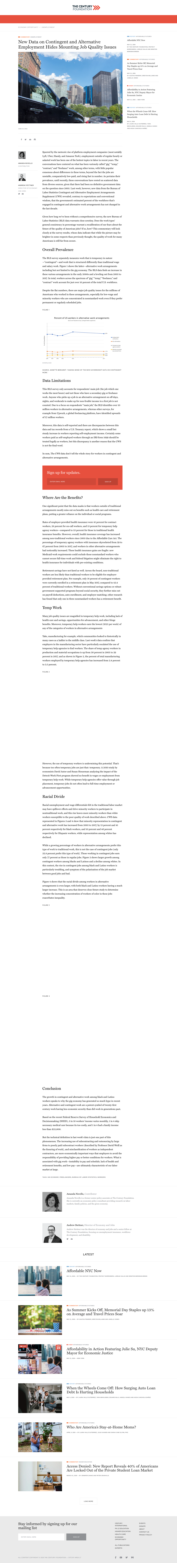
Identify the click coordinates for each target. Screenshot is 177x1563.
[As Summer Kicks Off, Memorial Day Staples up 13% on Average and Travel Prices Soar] (40, 1320)
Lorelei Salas (142, 49)
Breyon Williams (148, 75)
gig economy (53, 1177)
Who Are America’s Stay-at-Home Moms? (101, 1427)
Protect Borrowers (106, 1276)
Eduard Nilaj (141, 126)
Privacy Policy (145, 1535)
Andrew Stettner (26, 185)
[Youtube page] (121, 1557)
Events (43, 19)
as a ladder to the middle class (69, 640)
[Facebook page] (115, 1557)
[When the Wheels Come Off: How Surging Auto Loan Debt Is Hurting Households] (40, 1398)
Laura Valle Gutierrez (137, 124)
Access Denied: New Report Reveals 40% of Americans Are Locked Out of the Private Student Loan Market (112, 1468)
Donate (72, 19)
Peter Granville (103, 1475)
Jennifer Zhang (87, 1475)
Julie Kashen (102, 1432)
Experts (33, 19)
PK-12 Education (122, 1528)
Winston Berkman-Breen (138, 1276)
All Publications (122, 1545)
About (64, 19)
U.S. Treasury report (81, 429)
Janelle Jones (132, 78)
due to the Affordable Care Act (101, 538)
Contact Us (144, 1532)
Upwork (61, 413)
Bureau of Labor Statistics (84, 1177)
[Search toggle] (158, 19)
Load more (88, 1501)
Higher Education (85, 1462)
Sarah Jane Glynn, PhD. (119, 1432)
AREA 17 (78, 1557)
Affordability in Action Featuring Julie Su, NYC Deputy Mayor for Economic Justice (141, 92)
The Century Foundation (138, 47)
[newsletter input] (71, 481)
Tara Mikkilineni (102, 1397)
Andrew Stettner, (91, 1225)
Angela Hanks (152, 126)
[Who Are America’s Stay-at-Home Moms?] (40, 1437)
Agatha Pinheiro (135, 75)
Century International (121, 1524)
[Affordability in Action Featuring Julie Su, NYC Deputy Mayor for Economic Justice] (40, 1359)
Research (23, 19)
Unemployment (48, 27)
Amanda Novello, (82, 1194)
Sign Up (108, 482)
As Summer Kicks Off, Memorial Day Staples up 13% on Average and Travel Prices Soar (142, 66)
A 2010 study (107, 767)
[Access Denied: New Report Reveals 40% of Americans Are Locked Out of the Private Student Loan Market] (40, 1476)
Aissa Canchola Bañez (138, 128)
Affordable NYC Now (136, 40)
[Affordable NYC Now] (40, 1281)
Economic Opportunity (28, 27)
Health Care (120, 1534)
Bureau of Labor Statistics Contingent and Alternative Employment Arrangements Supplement (81, 192)
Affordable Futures (144, 36)
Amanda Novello (25, 163)
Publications (53, 19)
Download (47, 363)
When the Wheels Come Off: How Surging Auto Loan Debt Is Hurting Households (142, 114)
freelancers (65, 1177)
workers (101, 1177)
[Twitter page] (126, 1557)
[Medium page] (132, 1557)
